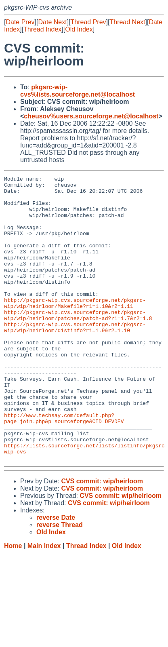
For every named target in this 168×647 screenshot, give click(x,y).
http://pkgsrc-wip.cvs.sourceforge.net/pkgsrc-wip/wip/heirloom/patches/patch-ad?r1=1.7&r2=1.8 (78, 343)
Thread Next (127, 22)
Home (13, 602)
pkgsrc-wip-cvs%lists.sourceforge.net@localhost (77, 91)
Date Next (52, 22)
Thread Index (42, 29)
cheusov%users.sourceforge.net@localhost (91, 116)
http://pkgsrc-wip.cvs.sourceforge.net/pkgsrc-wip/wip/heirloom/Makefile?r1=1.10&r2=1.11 (75, 329)
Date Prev (20, 22)
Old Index (78, 29)
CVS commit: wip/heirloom (102, 538)
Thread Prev (88, 22)
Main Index (44, 602)
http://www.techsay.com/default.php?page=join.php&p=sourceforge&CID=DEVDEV (64, 467)
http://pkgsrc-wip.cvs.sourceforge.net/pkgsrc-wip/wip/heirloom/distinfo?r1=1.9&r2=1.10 (75, 358)
